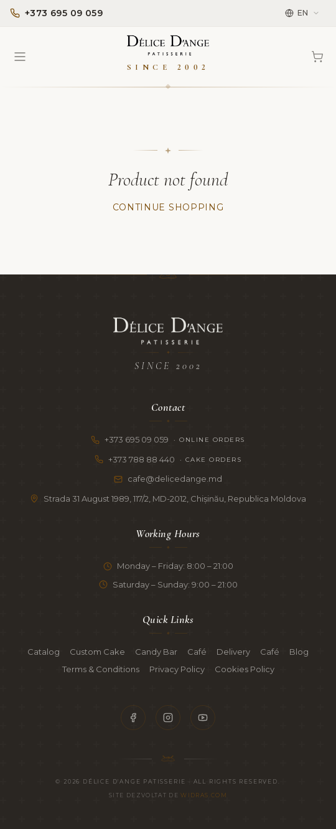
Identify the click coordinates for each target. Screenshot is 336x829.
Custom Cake (97, 652)
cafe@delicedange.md (168, 479)
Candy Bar (156, 652)
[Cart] (317, 56)
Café (197, 652)
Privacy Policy (177, 669)
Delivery (233, 652)
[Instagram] (168, 717)
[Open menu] (19, 56)
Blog (299, 652)
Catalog (43, 652)
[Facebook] (133, 717)
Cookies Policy (244, 669)
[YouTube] (202, 717)
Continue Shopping (168, 207)
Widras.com (203, 795)
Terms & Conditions (100, 669)
